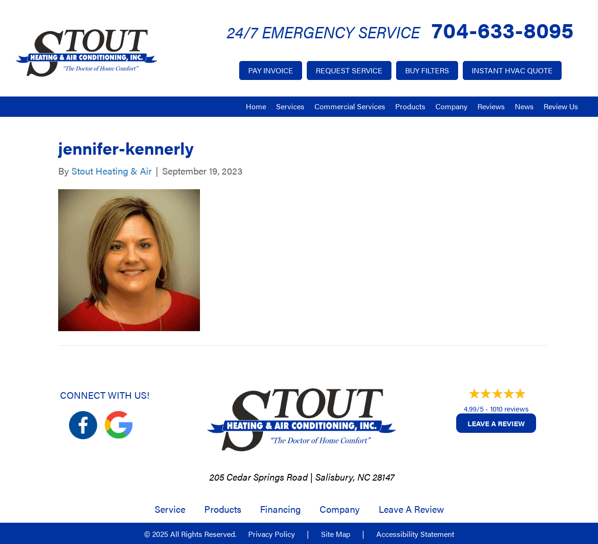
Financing (280, 509)
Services (290, 106)
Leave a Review (496, 423)
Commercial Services (349, 106)
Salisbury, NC (342, 476)
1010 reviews (509, 408)
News (524, 106)
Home (256, 106)
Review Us (561, 106)
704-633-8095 (502, 29)
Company (451, 106)
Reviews (491, 106)
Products (410, 106)
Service (170, 509)
